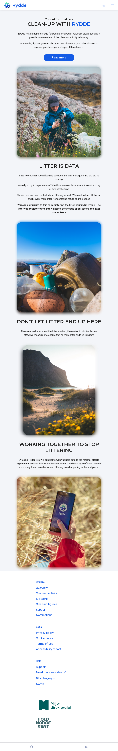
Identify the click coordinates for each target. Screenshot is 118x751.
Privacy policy (45, 633)
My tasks (42, 598)
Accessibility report (48, 649)
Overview (42, 588)
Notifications (44, 615)
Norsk (40, 684)
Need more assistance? (51, 672)
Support (41, 609)
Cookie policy (44, 638)
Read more (59, 57)
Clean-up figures (46, 604)
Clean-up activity (46, 593)
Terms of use (44, 643)
